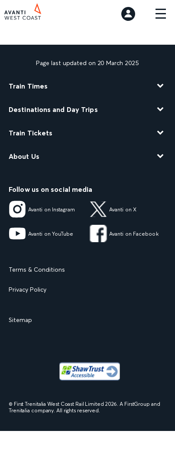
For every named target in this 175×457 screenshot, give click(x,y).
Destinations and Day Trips (53, 109)
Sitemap (20, 320)
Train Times (28, 86)
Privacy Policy (27, 289)
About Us (24, 156)
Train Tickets (30, 132)
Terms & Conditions (37, 269)
